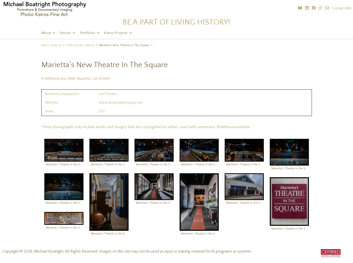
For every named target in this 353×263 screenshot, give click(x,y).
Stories (65, 33)
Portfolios (87, 33)
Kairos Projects (116, 33)
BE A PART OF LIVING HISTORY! (176, 22)
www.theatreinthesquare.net (120, 103)
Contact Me (342, 8)
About (46, 33)
